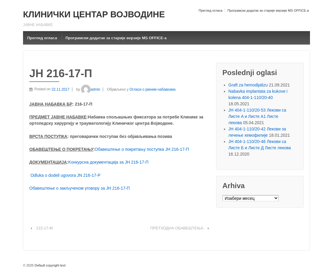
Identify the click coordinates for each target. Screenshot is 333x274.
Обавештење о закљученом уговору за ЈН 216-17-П (79, 188)
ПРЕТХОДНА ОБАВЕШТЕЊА (177, 228)
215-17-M (44, 228)
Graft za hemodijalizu (248, 85)
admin (90, 89)
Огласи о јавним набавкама (152, 89)
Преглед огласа (210, 10)
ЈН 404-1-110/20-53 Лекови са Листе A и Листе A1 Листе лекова (257, 116)
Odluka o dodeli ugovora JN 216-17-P (65, 175)
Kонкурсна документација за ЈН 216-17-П (108, 162)
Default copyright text (49, 265)
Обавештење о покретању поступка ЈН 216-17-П (142, 149)
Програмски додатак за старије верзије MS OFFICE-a (268, 10)
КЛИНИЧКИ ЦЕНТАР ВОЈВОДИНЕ (94, 14)
